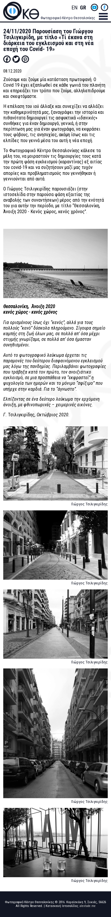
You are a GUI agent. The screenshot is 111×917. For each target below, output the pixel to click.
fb (104, 7)
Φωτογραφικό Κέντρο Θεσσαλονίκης (68, 18)
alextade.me (87, 906)
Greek (83, 8)
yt (94, 7)
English (75, 8)
